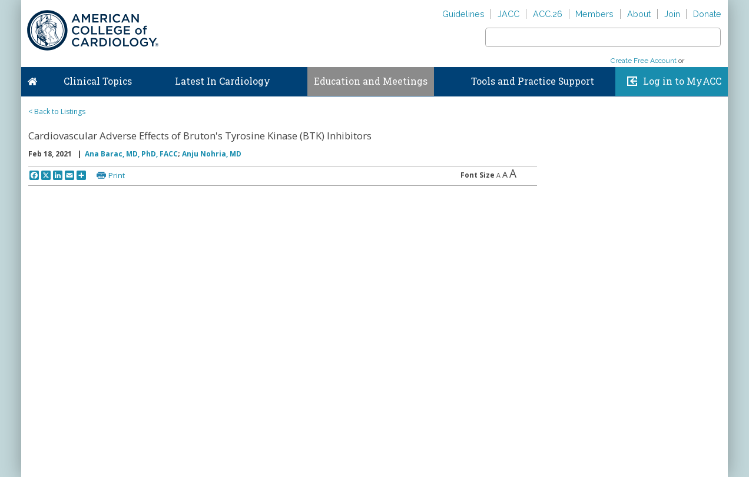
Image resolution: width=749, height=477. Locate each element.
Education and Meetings (370, 81)
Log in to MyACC (682, 81)
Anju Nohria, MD (211, 154)
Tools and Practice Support (532, 81)
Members (594, 14)
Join (672, 14)
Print (116, 175)
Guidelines (463, 14)
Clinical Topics (98, 81)
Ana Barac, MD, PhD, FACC (131, 154)
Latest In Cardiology (222, 81)
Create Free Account (644, 60)
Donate (707, 14)
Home (32, 79)
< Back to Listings (56, 111)
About (639, 14)
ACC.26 (547, 14)
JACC (508, 14)
